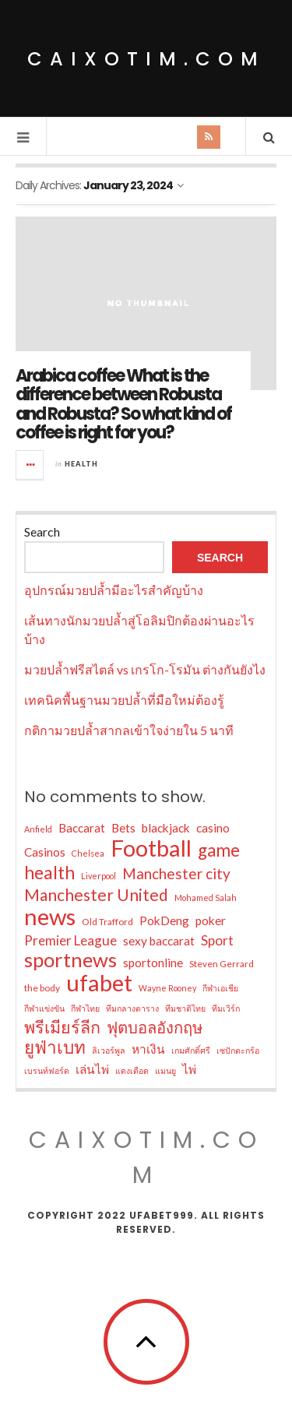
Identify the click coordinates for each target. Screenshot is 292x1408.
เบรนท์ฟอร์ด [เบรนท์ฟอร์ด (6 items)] (46, 1070)
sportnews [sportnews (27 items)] (70, 959)
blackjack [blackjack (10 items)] (166, 828)
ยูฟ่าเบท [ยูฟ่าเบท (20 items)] (55, 1047)
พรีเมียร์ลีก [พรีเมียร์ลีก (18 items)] (62, 1027)
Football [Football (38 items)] (151, 848)
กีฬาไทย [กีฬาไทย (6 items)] (85, 1008)
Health (81, 463)
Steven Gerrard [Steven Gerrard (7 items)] (221, 964)
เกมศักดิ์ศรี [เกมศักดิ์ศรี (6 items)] (190, 1050)
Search (42, 531)
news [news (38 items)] (50, 916)
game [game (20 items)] (219, 850)
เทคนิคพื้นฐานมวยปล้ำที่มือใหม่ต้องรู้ (124, 699)
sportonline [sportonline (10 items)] (153, 963)
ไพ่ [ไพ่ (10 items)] (189, 1069)
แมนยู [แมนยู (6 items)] (165, 1070)
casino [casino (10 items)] (213, 828)
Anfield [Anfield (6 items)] (38, 829)
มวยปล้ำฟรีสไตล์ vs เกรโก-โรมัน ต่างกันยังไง (145, 669)
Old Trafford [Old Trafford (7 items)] (107, 922)
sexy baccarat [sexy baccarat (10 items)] (159, 941)
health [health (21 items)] (49, 872)
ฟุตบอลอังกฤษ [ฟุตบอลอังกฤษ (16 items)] (154, 1027)
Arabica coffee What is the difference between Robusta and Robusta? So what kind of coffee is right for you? (123, 404)
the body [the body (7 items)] (42, 988)
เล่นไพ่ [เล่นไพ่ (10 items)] (92, 1069)
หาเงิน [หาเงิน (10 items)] (148, 1049)
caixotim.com (146, 59)
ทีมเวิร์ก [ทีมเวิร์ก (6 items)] (226, 1008)
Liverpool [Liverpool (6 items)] (98, 876)
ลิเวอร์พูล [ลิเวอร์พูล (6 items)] (108, 1050)
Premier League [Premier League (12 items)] (70, 940)
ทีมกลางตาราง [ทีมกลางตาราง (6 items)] (132, 1008)
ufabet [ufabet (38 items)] (99, 982)
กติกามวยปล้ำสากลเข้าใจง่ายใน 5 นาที (129, 730)
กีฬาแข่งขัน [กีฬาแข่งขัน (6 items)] (44, 1008)
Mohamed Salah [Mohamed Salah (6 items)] (205, 897)
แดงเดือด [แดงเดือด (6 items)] (132, 1070)
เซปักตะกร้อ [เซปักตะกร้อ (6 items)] (237, 1050)
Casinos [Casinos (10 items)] (44, 852)
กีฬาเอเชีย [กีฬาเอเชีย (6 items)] (220, 988)
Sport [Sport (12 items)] (217, 940)
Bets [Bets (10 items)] (123, 828)
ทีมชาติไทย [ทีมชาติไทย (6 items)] (185, 1008)
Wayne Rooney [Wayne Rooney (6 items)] (167, 988)
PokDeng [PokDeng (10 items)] (164, 920)
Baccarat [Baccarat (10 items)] (81, 828)
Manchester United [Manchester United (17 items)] (96, 894)
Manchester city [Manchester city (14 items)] (176, 873)
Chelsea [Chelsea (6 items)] (88, 853)
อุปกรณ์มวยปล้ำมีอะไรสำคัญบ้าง (113, 590)
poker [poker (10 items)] (210, 920)
